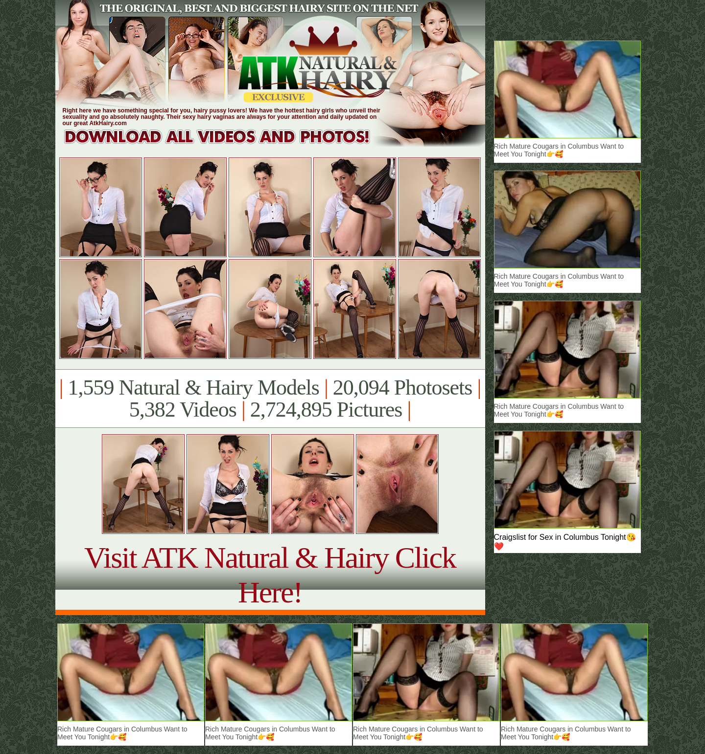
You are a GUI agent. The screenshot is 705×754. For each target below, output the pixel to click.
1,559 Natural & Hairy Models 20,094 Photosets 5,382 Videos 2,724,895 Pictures (270, 399)
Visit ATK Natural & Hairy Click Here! (270, 575)
